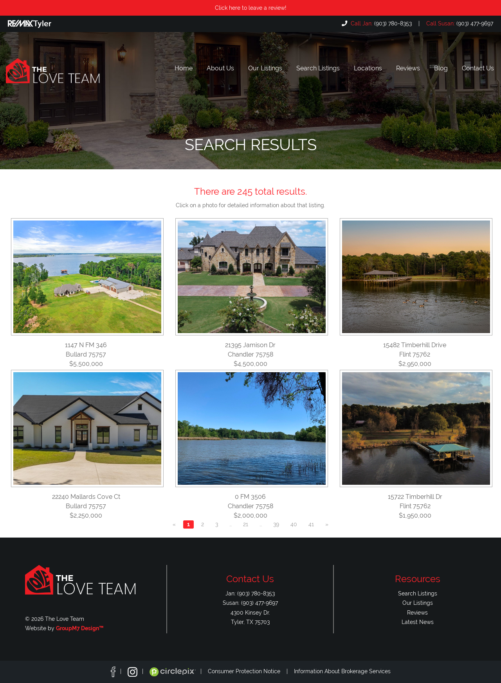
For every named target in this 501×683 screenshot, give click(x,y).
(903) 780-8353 (380, 23)
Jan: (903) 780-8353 (250, 593)
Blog (441, 68)
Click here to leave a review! (251, 7)
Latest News (418, 621)
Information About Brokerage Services (342, 671)
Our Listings (265, 68)
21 (245, 524)
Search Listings (318, 68)
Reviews (408, 68)
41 (311, 524)
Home (184, 68)
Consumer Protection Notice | (251, 671)
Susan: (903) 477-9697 (250, 602)
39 (276, 524)
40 (293, 524)
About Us (220, 68)
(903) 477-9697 (459, 23)
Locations (368, 68)
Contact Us (478, 68)
